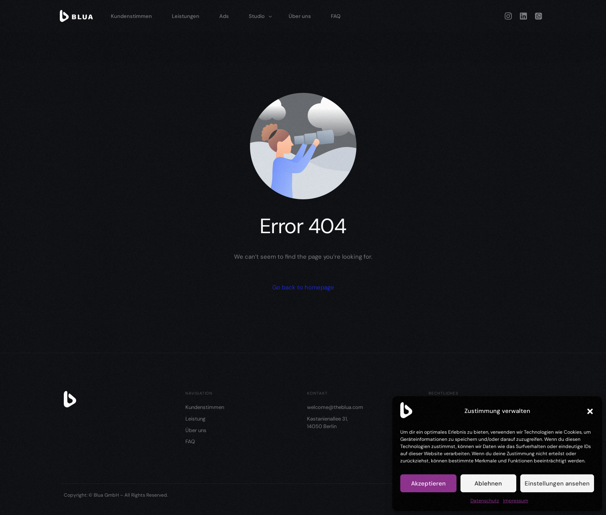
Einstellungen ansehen (557, 483)
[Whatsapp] (538, 16)
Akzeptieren (428, 483)
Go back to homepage (303, 287)
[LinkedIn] (523, 16)
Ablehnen (488, 483)
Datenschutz (484, 500)
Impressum (515, 500)
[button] (590, 411)
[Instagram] (508, 16)
